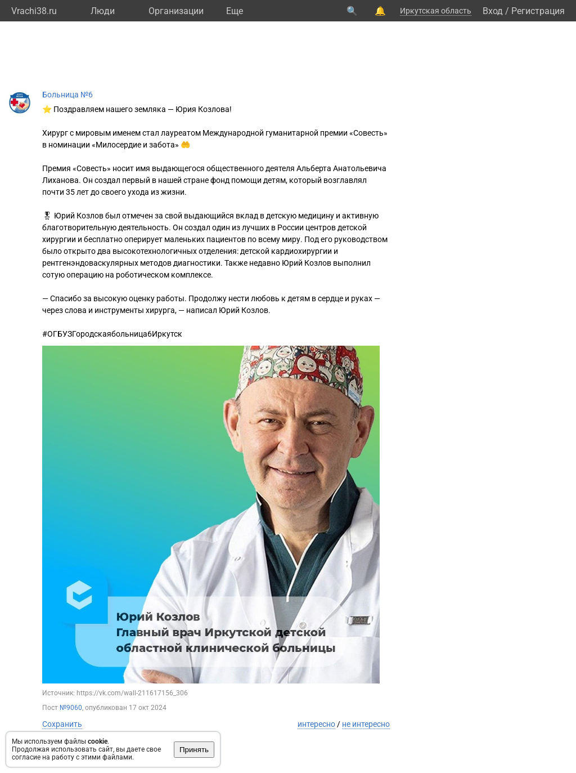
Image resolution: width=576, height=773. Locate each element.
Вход (493, 11)
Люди (103, 11)
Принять (194, 749)
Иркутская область (435, 10)
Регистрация (538, 11)
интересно (316, 724)
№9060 (71, 708)
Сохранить (62, 724)
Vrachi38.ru (34, 11)
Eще (234, 11)
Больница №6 (67, 94)
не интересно (366, 724)
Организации (176, 11)
